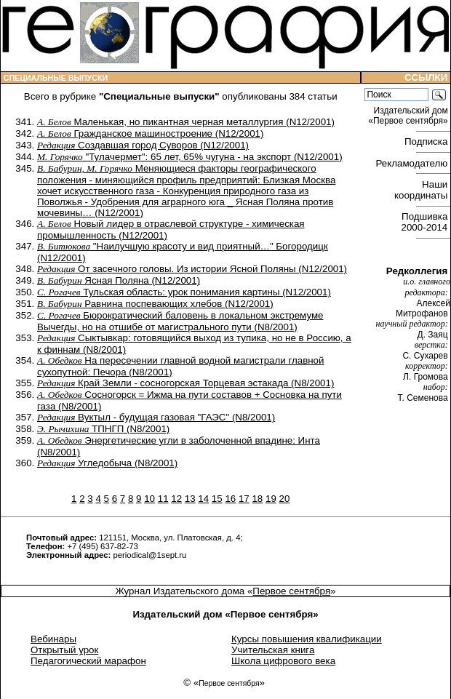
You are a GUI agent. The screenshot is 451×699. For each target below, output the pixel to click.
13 (190, 498)
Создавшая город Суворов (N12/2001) (143, 145)
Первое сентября (291, 591)
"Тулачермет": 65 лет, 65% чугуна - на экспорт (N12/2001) (190, 156)
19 (271, 498)
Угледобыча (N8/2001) (107, 463)
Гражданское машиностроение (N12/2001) (150, 133)
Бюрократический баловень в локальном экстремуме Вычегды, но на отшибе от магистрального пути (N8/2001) (180, 321)
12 (176, 498)
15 (217, 498)
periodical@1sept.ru (149, 555)
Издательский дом (409, 115)
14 (203, 498)
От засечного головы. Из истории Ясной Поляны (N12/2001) (192, 268)
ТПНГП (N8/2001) (103, 428)
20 (284, 498)
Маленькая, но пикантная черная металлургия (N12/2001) (186, 121)
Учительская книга (272, 649)
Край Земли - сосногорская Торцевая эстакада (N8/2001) (185, 383)
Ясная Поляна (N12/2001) (118, 280)
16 (230, 498)
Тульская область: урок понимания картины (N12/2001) (184, 292)
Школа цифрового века (283, 660)
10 (149, 498)
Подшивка (426, 222)
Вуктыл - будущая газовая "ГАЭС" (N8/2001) (156, 417)
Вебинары (53, 639)
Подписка (427, 141)
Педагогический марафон (88, 660)
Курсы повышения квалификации (306, 639)
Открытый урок (64, 649)
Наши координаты (422, 190)
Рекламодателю (413, 163)
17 (244, 498)
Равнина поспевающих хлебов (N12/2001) (155, 303)
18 (257, 498)
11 (163, 498)
